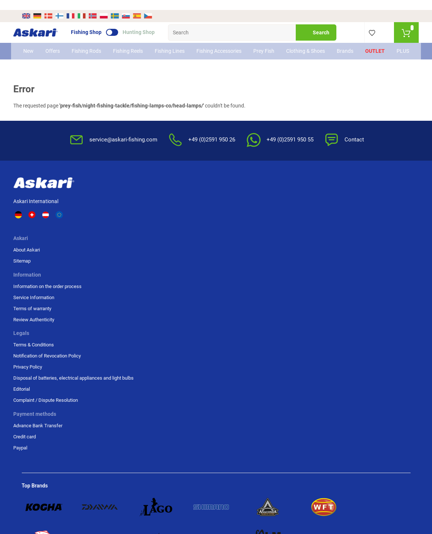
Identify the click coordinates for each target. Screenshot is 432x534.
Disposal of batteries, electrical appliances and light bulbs (280, 245)
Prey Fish (256, 45)
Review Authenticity (174, 232)
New (33, 45)
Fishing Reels (124, 45)
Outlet (370, 45)
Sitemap (108, 209)
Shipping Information (46, 494)
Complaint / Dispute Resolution (274, 277)
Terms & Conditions (274, 198)
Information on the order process (188, 198)
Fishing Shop (94, 22)
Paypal (327, 220)
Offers (57, 45)
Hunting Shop (147, 22)
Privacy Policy (268, 227)
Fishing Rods (84, 45)
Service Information (174, 209)
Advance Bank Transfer (344, 198)
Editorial (262, 263)
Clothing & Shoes (295, 45)
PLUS (398, 45)
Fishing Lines (164, 45)
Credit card (331, 209)
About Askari (113, 198)
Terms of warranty (173, 220)
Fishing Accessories (210, 45)
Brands (340, 45)
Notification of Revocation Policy (281, 213)
